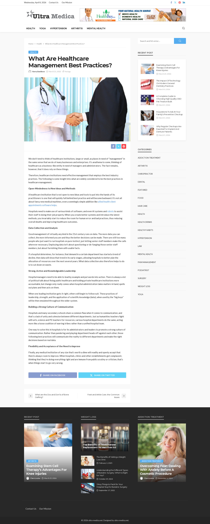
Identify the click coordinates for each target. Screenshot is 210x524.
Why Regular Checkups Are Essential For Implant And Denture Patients (168, 129)
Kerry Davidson (38, 71)
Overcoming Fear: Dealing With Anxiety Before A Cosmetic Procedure (160, 470)
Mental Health (96, 28)
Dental (141, 182)
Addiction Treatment (149, 158)
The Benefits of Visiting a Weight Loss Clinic (111, 458)
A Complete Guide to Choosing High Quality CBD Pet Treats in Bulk (168, 99)
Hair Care (142, 206)
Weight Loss (144, 286)
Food (141, 198)
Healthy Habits (145, 230)
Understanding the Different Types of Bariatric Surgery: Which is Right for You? (112, 473)
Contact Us (53, 2)
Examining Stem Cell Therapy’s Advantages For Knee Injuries (168, 67)
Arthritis (77, 28)
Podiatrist (143, 270)
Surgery (142, 278)
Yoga (42, 28)
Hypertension (58, 28)
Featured (142, 190)
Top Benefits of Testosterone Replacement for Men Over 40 (99, 446)
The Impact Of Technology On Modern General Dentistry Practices (168, 83)
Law (140, 246)
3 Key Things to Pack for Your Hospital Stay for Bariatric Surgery (112, 485)
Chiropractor (145, 174)
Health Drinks (145, 222)
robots (110, 211)
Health (30, 28)
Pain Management (147, 262)
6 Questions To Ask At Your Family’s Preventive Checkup (169, 113)
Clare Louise (35, 478)
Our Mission (67, 2)
